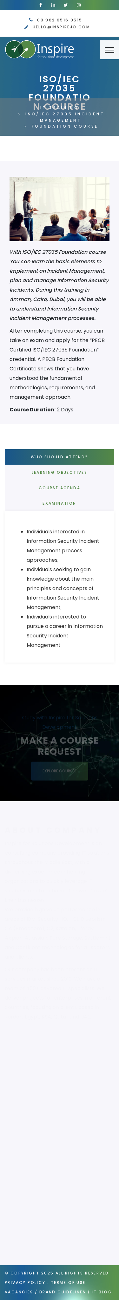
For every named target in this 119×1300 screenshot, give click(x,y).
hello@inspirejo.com (61, 27)
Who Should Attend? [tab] (59, 457)
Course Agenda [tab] (59, 487)
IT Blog (102, 1292)
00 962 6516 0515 (59, 20)
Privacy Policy (25, 1282)
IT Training (59, 107)
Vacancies (19, 1292)
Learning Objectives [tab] (60, 472)
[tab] (62, 588)
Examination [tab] (59, 503)
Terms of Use (68, 1282)
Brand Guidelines (62, 1292)
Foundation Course (65, 126)
